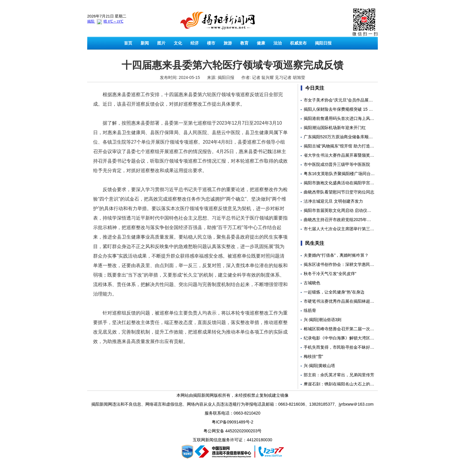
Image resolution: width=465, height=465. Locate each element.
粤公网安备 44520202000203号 (232, 431)
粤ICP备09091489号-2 (232, 422)
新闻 (145, 43)
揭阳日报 (323, 43)
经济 (194, 43)
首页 (128, 43)
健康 (261, 43)
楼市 (211, 43)
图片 (161, 43)
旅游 (228, 43)
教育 (244, 43)
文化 (178, 43)
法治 (277, 43)
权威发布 (298, 43)
